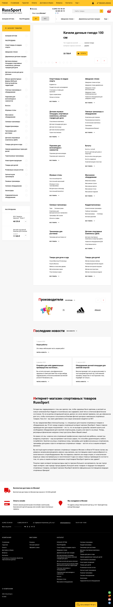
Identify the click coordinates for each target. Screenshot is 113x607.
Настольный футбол (55, 178)
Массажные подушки (91, 191)
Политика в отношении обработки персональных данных (12, 558)
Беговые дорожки (90, 216)
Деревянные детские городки (65, 553)
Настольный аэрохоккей (56, 181)
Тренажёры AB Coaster (56, 215)
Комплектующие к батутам (93, 162)
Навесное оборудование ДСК (94, 241)
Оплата (34, 3)
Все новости (72, 331)
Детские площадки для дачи (58, 124)
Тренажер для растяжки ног (57, 237)
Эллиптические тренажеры (93, 208)
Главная (5, 3)
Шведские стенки (92, 79)
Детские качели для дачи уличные (67, 561)
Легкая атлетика (54, 97)
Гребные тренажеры (91, 211)
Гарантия (25, 3)
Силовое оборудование (87, 575)
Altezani (98, 310)
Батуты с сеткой (90, 149)
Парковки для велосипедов (57, 153)
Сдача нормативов (55, 94)
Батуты (88, 146)
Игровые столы (55, 175)
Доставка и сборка (46, 3)
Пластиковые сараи (55, 272)
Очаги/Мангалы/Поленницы (58, 261)
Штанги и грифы (54, 218)
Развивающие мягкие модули (94, 264)
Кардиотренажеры (92, 205)
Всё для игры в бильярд (56, 188)
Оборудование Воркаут (92, 128)
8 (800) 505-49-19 (58, 11)
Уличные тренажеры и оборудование (94, 113)
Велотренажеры (90, 214)
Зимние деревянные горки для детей (91, 557)
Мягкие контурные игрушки (93, 266)
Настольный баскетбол (56, 191)
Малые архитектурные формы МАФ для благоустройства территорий (67, 564)
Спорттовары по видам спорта (66, 547)
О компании (15, 3)
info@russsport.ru (65, 522)
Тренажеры (88, 125)
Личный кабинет (34, 545)
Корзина (32, 542)
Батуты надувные (90, 159)
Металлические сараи (56, 269)
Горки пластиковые (55, 132)
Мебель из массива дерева (57, 266)
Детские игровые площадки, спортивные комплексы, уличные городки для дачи (58, 115)
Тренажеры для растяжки (55, 232)
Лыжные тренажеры (86, 573)
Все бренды (70, 300)
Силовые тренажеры (57, 205)
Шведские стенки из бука (92, 82)
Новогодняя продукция (87, 562)
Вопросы (59, 3)
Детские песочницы (55, 127)
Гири (50, 208)
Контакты (69, 3)
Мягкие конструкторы (91, 269)
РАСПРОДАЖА (61, 545)
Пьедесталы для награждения (58, 87)
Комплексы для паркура (92, 117)
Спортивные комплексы (56, 121)
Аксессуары (83, 578)
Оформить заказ (34, 547)
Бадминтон (52, 84)
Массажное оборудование (91, 176)
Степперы (100, 214)
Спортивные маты (90, 244)
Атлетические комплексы (92, 123)
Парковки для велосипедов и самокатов (55, 148)
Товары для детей (92, 257)
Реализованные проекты (92, 120)
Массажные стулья (91, 183)
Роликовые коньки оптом (88, 567)
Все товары (54, 101)
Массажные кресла (91, 186)
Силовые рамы (59, 208)
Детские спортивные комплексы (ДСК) (93, 232)
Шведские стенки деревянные (94, 85)
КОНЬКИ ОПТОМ (62, 542)
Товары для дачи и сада (59, 257)
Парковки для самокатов (57, 156)
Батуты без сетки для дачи (93, 156)
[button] (38, 62)
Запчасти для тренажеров (88, 570)
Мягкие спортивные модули (93, 272)
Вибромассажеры (90, 180)
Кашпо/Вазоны (54, 264)
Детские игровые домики (57, 130)
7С (64, 310)
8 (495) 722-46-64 (58, 9)
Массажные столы (90, 189)
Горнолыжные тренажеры (88, 559)
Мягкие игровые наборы (92, 261)
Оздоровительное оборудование (90, 581)
